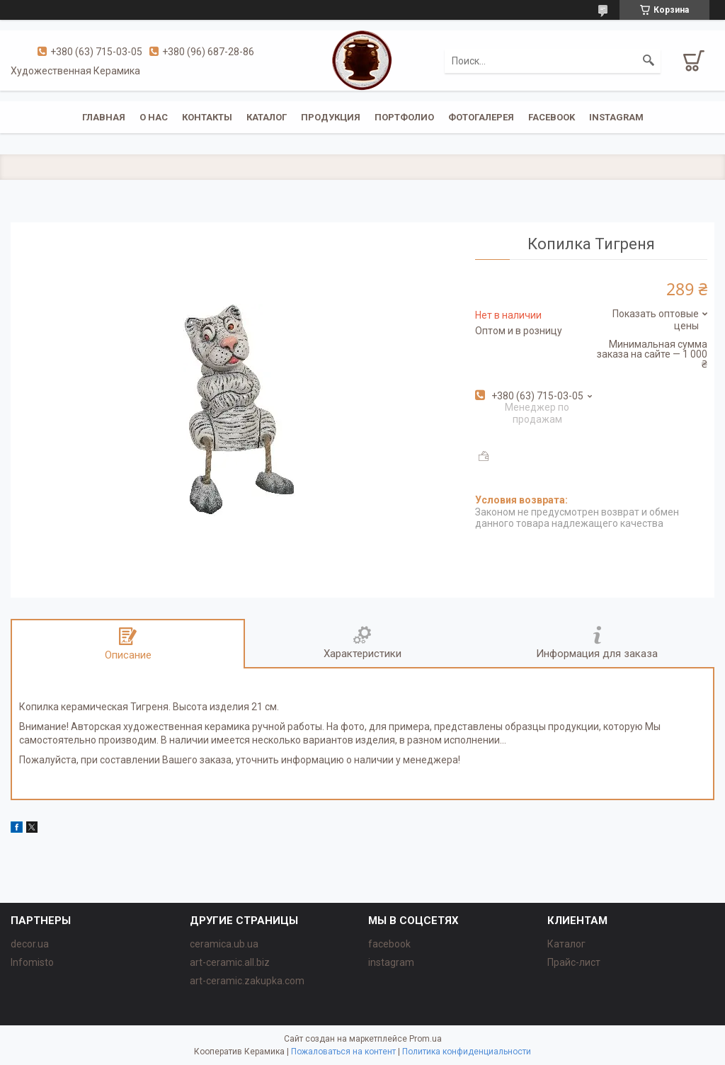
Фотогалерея (481, 117)
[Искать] (648, 61)
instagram (616, 117)
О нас (153, 117)
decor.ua (30, 944)
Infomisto (32, 962)
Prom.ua (425, 1039)
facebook (551, 117)
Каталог (266, 117)
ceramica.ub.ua (224, 944)
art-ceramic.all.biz (230, 962)
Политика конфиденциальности (466, 1052)
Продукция (330, 117)
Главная (103, 117)
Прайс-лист (573, 962)
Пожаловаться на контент (343, 1052)
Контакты (207, 117)
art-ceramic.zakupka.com (247, 980)
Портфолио (404, 117)
